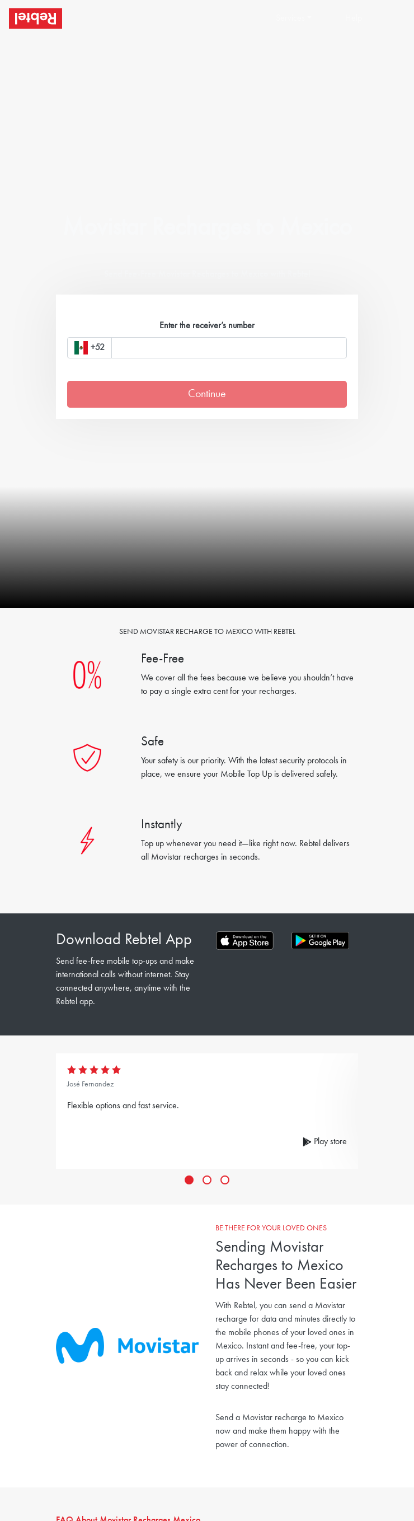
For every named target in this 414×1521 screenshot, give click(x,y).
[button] (306, 18)
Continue (207, 394)
